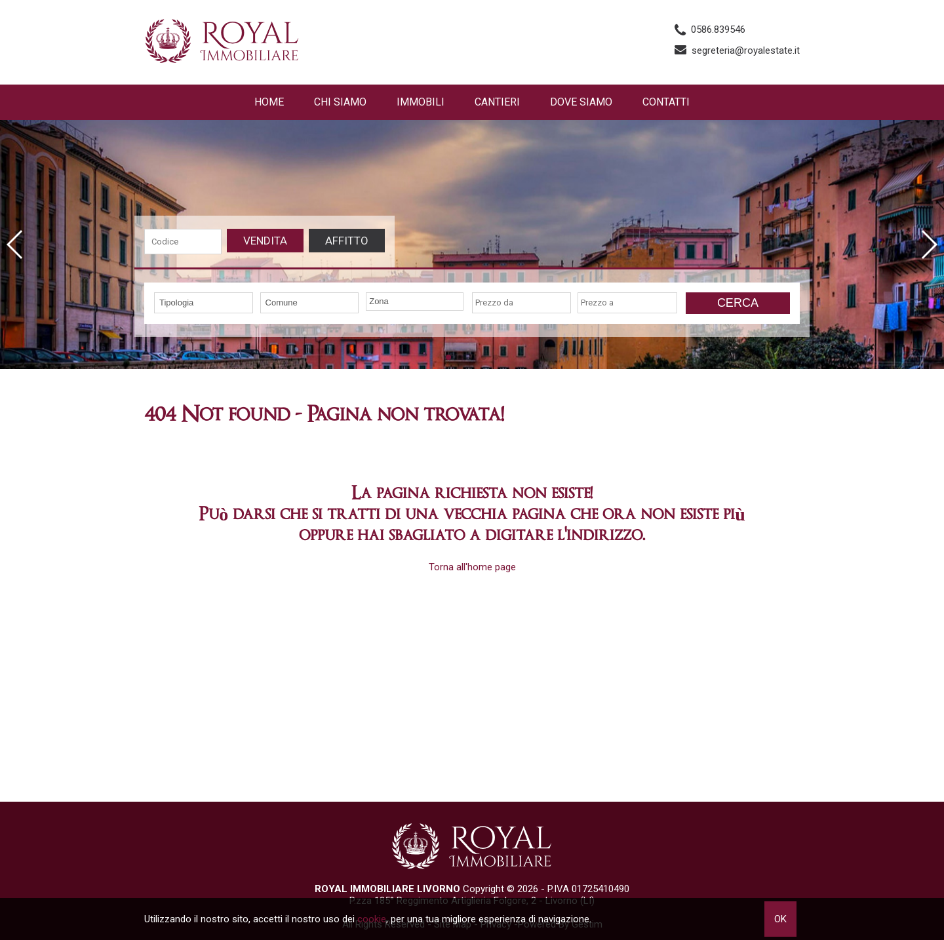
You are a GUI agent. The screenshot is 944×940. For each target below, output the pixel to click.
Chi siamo (340, 102)
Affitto (346, 240)
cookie (371, 919)
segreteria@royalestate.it (746, 50)
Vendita (265, 240)
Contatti (666, 102)
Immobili (420, 102)
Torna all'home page (472, 567)
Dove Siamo (581, 102)
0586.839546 (718, 29)
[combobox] (203, 302)
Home (269, 102)
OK (780, 919)
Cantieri (497, 102)
